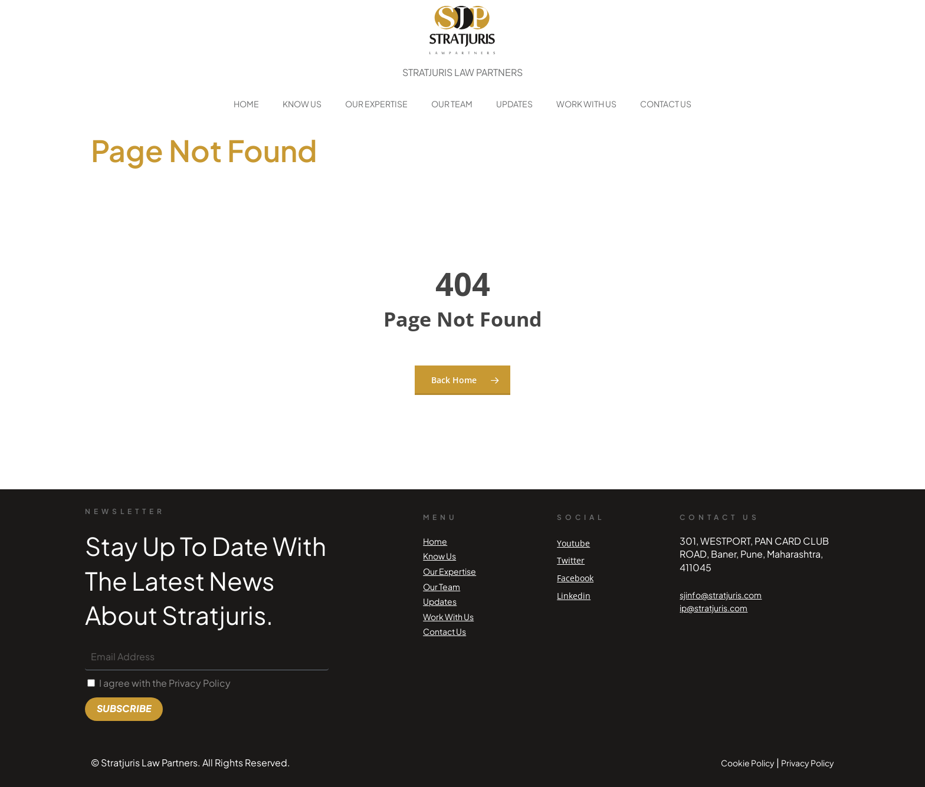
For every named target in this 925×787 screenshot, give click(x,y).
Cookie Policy (748, 763)
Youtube (573, 543)
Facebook (575, 578)
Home (246, 103)
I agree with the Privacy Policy (165, 683)
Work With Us (586, 103)
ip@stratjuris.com (713, 607)
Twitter (571, 560)
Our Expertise (376, 103)
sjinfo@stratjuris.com (721, 595)
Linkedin (574, 595)
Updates (514, 103)
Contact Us (665, 103)
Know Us (302, 103)
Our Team (452, 103)
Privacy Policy (807, 763)
